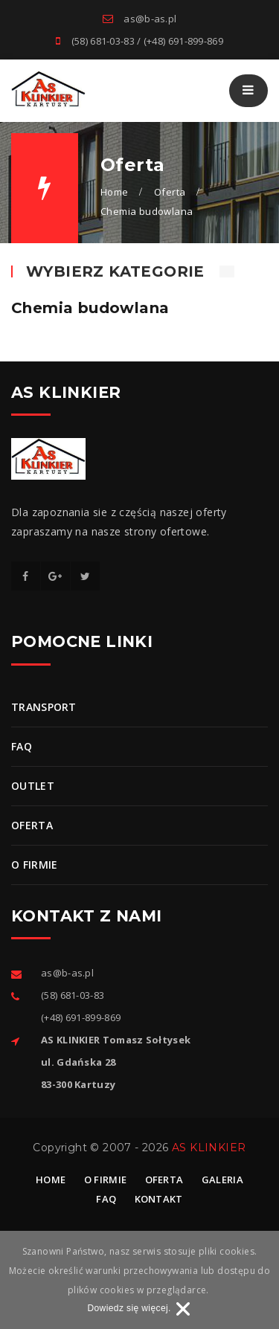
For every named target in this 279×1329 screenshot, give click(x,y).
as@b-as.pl (150, 18)
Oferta (169, 192)
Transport (44, 707)
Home (114, 192)
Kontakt (159, 1199)
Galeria (222, 1179)
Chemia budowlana (146, 211)
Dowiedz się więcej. (128, 1308)
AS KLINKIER (209, 1147)
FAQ (21, 746)
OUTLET (32, 786)
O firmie (34, 864)
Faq (106, 1199)
